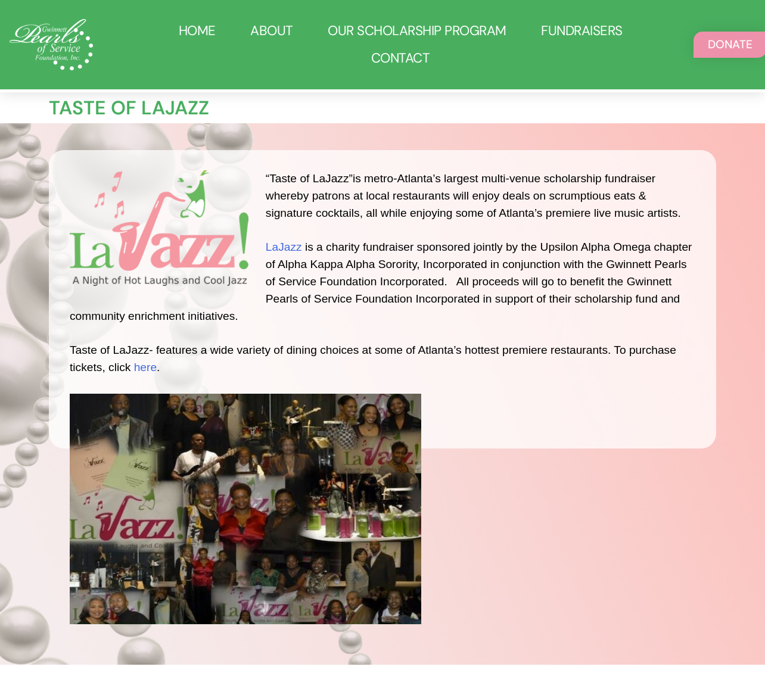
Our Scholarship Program (417, 30)
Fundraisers (582, 30)
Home (197, 30)
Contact (400, 58)
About (271, 30)
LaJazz (284, 247)
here (143, 367)
